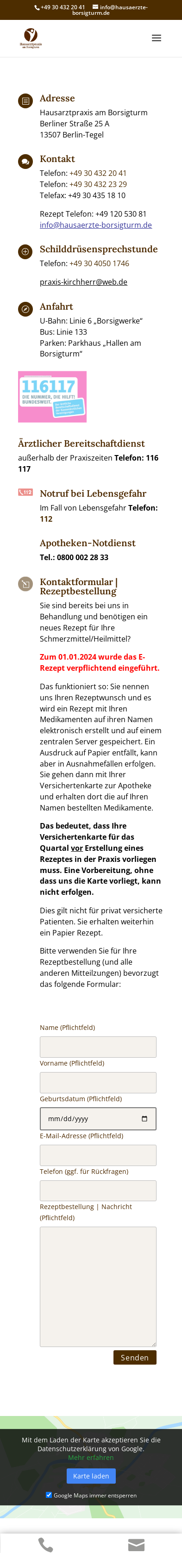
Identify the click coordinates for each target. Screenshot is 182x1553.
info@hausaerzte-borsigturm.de (96, 225)
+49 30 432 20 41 (98, 173)
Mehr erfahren (91, 1457)
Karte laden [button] (91, 1476)
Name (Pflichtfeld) (98, 1200)
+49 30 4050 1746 (99, 263)
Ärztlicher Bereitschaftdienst (81, 443)
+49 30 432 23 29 (98, 184)
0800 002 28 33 (82, 557)
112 (46, 519)
